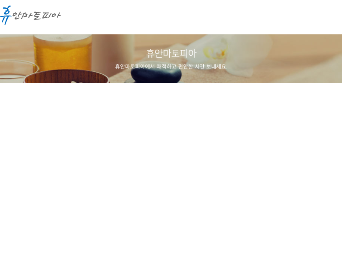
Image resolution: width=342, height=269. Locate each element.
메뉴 (328, 18)
